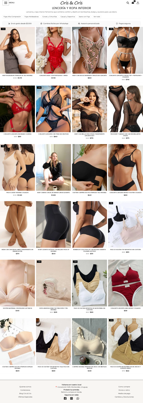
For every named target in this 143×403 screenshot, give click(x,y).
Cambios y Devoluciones (124, 397)
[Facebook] (65, 398)
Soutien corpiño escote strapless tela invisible (89, 192)
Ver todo (97, 17)
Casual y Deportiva (68, 17)
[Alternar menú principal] (6, 2)
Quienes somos (25, 387)
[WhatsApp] (77, 398)
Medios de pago (124, 393)
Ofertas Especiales (25, 397)
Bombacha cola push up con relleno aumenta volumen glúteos (89, 250)
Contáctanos (25, 390)
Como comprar (124, 387)
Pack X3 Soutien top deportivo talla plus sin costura (53, 367)
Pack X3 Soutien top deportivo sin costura (125, 249)
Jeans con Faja (84, 17)
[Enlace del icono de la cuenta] (137, 2)
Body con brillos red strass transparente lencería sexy (89, 134)
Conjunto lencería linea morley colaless (126, 308)
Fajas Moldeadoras (32, 17)
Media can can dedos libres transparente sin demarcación (17, 250)
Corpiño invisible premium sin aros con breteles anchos (89, 367)
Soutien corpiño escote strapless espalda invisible (17, 367)
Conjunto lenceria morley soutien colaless (126, 192)
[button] (128, 3)
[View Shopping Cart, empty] (132, 2)
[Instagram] (71, 398)
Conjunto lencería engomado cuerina (17, 134)
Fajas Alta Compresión (12, 17)
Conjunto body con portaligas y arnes (53, 75)
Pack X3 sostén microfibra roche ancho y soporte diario (125, 367)
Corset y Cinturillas (49, 17)
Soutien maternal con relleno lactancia (17, 308)
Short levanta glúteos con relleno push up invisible (53, 250)
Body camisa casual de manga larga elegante (53, 192)
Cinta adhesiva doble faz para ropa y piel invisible (53, 309)
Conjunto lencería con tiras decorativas (53, 134)
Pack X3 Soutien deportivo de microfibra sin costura (89, 309)
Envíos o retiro (124, 390)
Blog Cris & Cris (25, 393)
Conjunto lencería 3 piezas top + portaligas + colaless (125, 76)
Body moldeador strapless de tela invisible (18, 75)
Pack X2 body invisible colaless (17, 192)
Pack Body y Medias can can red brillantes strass (126, 134)
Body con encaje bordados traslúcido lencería (89, 75)
